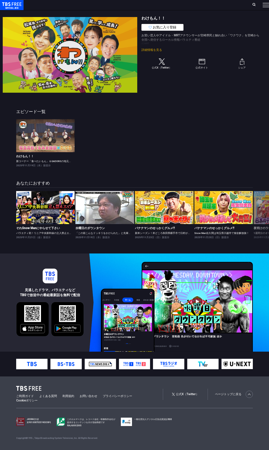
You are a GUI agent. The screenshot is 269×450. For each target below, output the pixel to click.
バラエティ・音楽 (105, 13)
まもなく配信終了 (64, 13)
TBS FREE (11, 7)
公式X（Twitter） (185, 402)
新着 (45, 13)
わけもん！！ (25, 164)
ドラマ (84, 13)
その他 (166, 13)
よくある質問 (48, 404)
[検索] (226, 5)
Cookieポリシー (27, 408)
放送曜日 (62, 5)
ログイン (187, 5)
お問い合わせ (88, 404)
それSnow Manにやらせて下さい (38, 236)
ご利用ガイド (25, 404)
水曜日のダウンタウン (90, 236)
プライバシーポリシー (117, 404)
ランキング (79, 5)
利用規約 (68, 404)
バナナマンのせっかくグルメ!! (155, 236)
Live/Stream (99, 5)
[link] (45, 144)
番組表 (256, 5)
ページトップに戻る (234, 402)
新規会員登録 (208, 5)
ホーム (47, 5)
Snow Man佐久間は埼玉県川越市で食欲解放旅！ (221, 241)
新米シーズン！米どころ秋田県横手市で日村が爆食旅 (165, 241)
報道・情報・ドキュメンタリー (139, 13)
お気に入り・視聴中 (125, 5)
